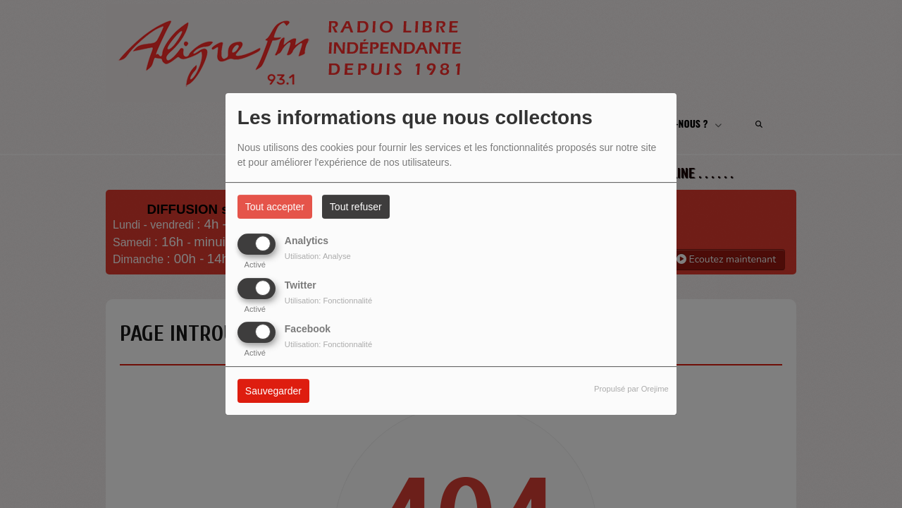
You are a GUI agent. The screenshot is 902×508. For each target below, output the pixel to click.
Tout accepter (274, 206)
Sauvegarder (273, 391)
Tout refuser (356, 206)
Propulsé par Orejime (631, 389)
